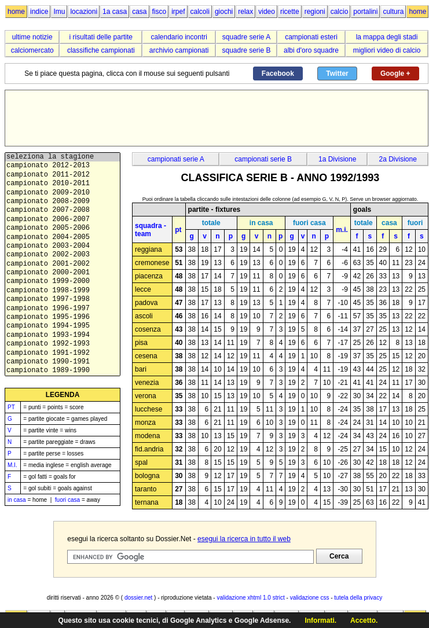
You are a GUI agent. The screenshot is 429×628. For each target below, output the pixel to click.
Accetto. (363, 620)
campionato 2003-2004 (62, 246)
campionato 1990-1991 (62, 362)
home (16, 12)
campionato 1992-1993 (62, 344)
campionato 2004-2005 (62, 237)
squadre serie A (246, 37)
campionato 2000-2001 (62, 273)
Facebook (278, 73)
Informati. (320, 620)
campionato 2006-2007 (62, 219)
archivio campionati (179, 50)
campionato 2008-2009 (62, 201)
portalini (365, 12)
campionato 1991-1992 (62, 353)
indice (39, 12)
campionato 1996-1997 (62, 308)
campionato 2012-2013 (62, 165)
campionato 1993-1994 (62, 335)
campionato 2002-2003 (62, 255)
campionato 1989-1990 (62, 370)
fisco (159, 12)
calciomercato (32, 50)
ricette (289, 12)
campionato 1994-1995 (62, 326)
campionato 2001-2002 (62, 264)
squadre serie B (246, 50)
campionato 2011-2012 (62, 175)
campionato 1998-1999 (62, 291)
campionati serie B (263, 159)
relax (245, 12)
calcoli (200, 12)
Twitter (337, 73)
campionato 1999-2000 (62, 281)
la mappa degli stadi (387, 37)
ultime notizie (32, 37)
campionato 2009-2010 (62, 193)
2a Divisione (398, 159)
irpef (178, 12)
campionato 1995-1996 (62, 317)
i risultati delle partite (101, 37)
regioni (315, 12)
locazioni (83, 12)
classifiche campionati (101, 50)
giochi (224, 12)
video (266, 12)
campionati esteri (311, 37)
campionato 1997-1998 (62, 299)
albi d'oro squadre (311, 50)
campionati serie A (176, 159)
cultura (393, 12)
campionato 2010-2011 (62, 183)
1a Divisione (337, 159)
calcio (340, 12)
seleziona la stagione (62, 157)
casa (139, 12)
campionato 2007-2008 (62, 210)
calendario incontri (179, 37)
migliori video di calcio (387, 50)
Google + (395, 73)
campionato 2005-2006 (62, 228)
